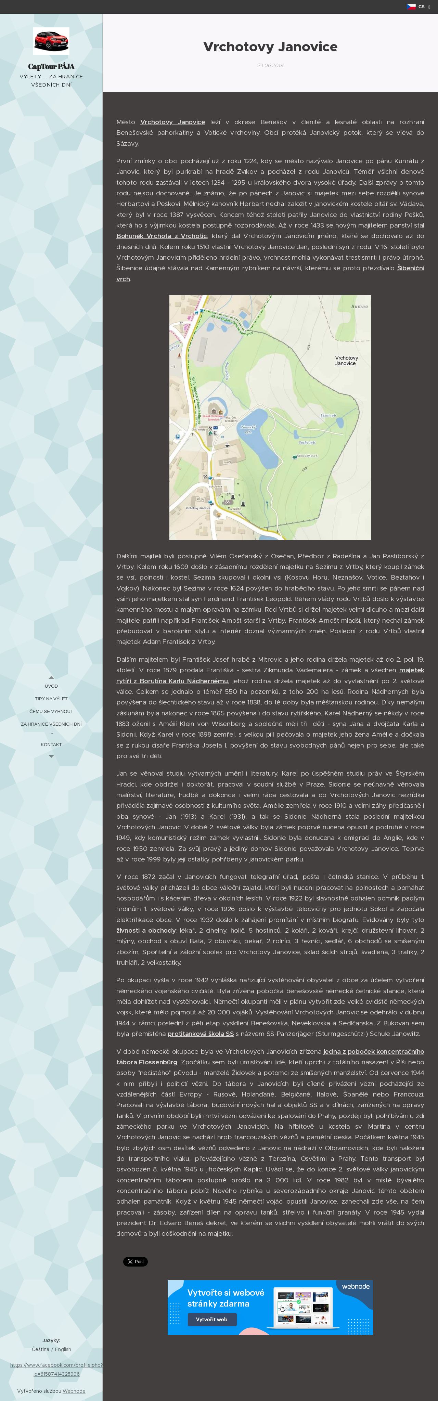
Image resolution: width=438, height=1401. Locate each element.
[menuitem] (51, 686)
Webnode (74, 1391)
